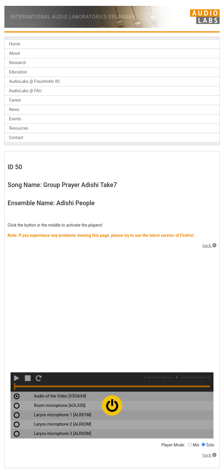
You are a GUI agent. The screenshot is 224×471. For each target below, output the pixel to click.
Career (15, 100)
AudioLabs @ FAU (25, 90)
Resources (18, 128)
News (14, 109)
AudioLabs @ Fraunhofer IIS (34, 81)
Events (15, 119)
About (14, 53)
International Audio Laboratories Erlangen (73, 17)
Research (17, 62)
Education (18, 72)
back (209, 245)
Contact (16, 137)
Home (14, 44)
